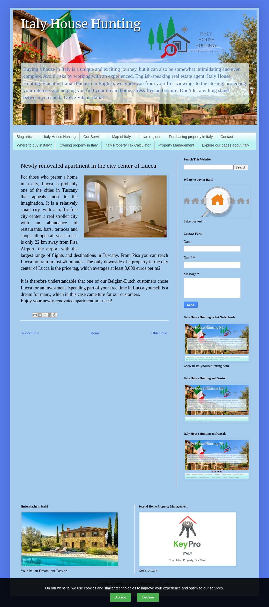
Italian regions (150, 137)
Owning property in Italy (78, 145)
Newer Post (30, 333)
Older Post (159, 333)
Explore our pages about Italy (225, 145)
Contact (227, 137)
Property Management (176, 145)
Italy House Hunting (81, 24)
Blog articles (26, 137)
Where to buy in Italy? (34, 145)
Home (95, 333)
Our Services (93, 137)
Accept (120, 597)
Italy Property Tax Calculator (128, 145)
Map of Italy (121, 137)
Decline (148, 597)
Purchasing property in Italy (191, 137)
